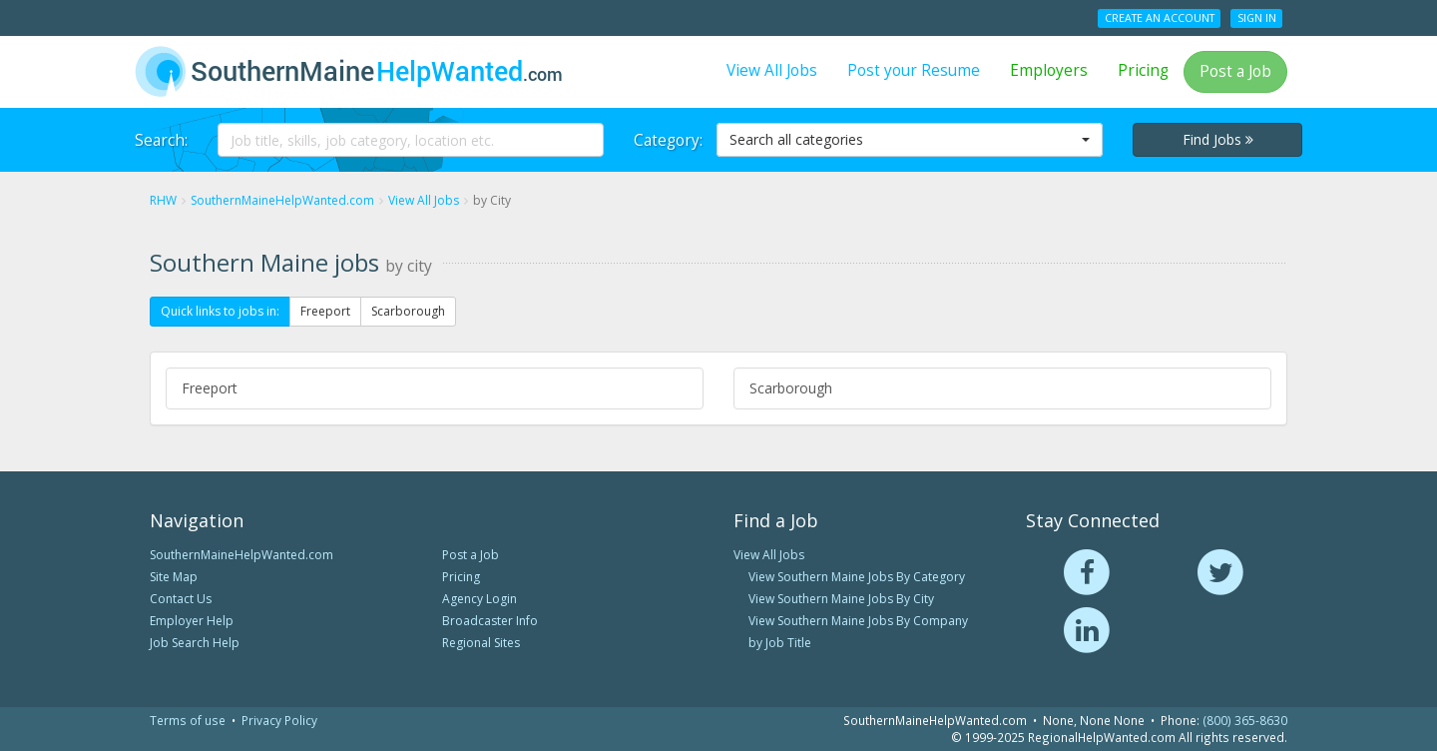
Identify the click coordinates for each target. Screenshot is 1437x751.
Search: (161, 140)
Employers (1049, 70)
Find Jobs (1218, 139)
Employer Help (192, 620)
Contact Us (181, 598)
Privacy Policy (279, 720)
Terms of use (188, 720)
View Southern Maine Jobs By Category (856, 576)
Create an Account (1159, 18)
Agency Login (479, 598)
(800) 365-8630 (1244, 720)
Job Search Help (195, 642)
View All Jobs (771, 70)
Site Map (174, 576)
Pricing (1143, 70)
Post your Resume (913, 70)
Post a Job (1235, 71)
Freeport (325, 311)
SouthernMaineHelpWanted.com (241, 554)
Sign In (1256, 18)
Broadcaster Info (490, 620)
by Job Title (779, 642)
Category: (668, 140)
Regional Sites (481, 642)
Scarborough (408, 311)
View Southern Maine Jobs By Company (858, 620)
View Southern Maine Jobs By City (841, 598)
